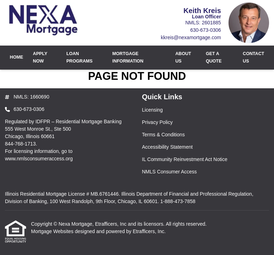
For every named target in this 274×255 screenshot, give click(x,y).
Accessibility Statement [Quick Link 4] (167, 147)
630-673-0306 (205, 30)
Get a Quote (214, 57)
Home (16, 57)
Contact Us (253, 57)
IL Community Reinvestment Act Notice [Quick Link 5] (184, 159)
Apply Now (40, 57)
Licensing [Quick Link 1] (152, 110)
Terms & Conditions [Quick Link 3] (163, 134)
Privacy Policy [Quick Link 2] (157, 122)
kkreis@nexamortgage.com (191, 37)
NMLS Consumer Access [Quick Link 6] (169, 171)
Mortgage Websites (53, 231)
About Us (183, 57)
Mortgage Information (128, 57)
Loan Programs (79, 57)
